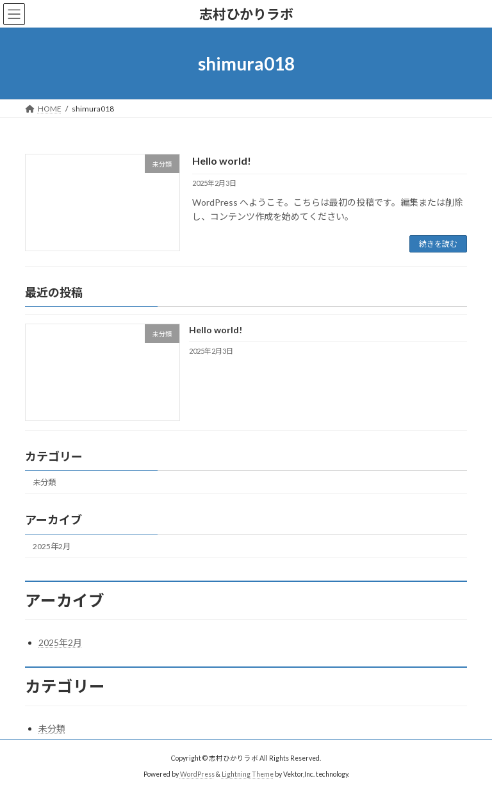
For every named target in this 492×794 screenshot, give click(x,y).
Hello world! (221, 160)
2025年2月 (51, 546)
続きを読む (438, 244)
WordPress (197, 774)
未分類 (44, 483)
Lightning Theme (248, 774)
